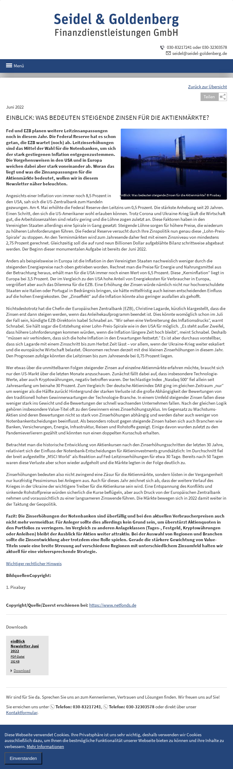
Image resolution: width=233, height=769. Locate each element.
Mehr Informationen (45, 746)
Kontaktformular (21, 712)
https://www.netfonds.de (112, 605)
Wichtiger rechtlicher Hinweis (34, 563)
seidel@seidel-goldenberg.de (199, 53)
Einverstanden (23, 758)
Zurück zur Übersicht (207, 86)
